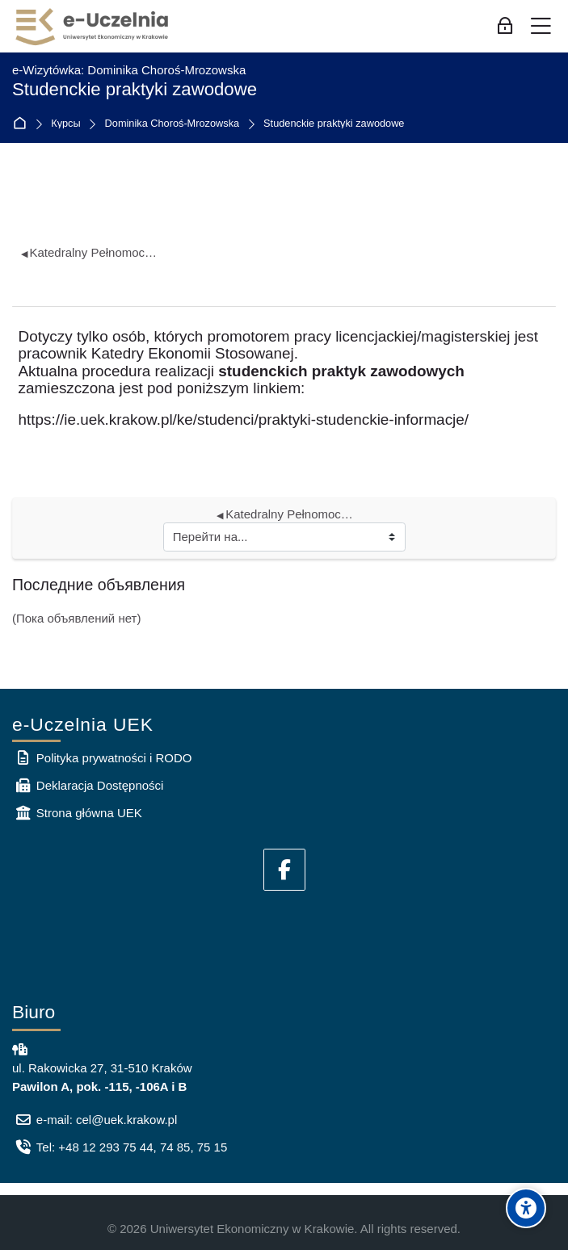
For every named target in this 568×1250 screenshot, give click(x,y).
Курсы (65, 124)
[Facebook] (284, 870)
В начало (23, 124)
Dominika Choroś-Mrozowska (172, 124)
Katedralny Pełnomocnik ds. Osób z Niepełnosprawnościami (89, 252)
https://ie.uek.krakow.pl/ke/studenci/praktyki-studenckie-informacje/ (244, 419)
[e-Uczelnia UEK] (93, 26)
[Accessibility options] (526, 1208)
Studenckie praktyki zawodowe (333, 124)
